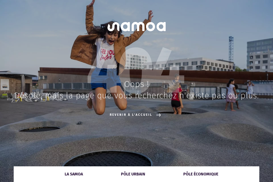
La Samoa (74, 174)
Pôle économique (200, 174)
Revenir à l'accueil (135, 115)
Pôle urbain (133, 174)
